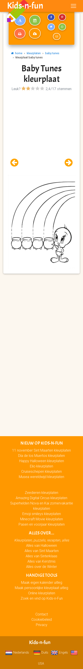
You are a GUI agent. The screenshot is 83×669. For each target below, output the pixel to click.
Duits (40, 652)
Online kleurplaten (41, 593)
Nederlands (17, 652)
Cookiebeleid (41, 619)
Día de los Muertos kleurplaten (41, 455)
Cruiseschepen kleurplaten (41, 471)
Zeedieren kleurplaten (41, 492)
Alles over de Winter (41, 566)
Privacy (41, 625)
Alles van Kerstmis (41, 561)
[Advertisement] (41, 133)
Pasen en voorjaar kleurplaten (42, 524)
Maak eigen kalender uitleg (41, 582)
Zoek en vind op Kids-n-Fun (42, 598)
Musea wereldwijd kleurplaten (41, 476)
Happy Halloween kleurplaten (41, 461)
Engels (59, 652)
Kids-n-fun (25, 6)
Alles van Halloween (41, 545)
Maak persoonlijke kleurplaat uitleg (41, 588)
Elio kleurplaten (41, 466)
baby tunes (52, 53)
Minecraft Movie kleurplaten (41, 519)
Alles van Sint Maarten (42, 551)
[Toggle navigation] (73, 6)
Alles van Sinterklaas (41, 556)
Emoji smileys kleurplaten (41, 513)
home (16, 53)
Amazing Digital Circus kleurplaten (41, 498)
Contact (41, 614)
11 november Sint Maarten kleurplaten (41, 450)
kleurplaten (34, 53)
